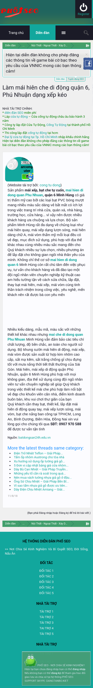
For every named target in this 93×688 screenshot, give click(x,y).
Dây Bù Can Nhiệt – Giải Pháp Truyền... (41, 469)
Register (83, 14)
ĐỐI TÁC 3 (46, 582)
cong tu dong (50, 185)
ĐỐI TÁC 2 (46, 576)
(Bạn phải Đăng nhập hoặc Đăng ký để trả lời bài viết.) (59, 513)
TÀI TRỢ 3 (46, 622)
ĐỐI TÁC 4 (46, 587)
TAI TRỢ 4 (46, 628)
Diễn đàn (60, 79)
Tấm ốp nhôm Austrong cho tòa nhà (39, 457)
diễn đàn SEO (14, 113)
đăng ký (56, 673)
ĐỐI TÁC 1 (46, 571)
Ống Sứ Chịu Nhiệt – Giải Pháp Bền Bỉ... (41, 481)
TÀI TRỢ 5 (46, 634)
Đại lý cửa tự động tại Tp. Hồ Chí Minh (31, 137)
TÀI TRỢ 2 (46, 617)
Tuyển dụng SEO (76, 78)
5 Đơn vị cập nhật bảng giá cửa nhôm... (41, 465)
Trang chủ (16, 33)
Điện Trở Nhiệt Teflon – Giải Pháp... (38, 453)
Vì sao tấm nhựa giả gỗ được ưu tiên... (40, 485)
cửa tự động (19, 116)
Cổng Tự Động (56, 125)
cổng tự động (37, 133)
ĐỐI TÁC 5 (46, 593)
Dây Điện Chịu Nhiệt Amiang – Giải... (39, 489)
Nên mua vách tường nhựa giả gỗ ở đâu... (43, 477)
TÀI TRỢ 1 (46, 611)
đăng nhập (79, 669)
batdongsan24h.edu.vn (35, 437)
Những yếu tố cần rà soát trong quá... (40, 473)
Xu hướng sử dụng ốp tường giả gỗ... (39, 461)
